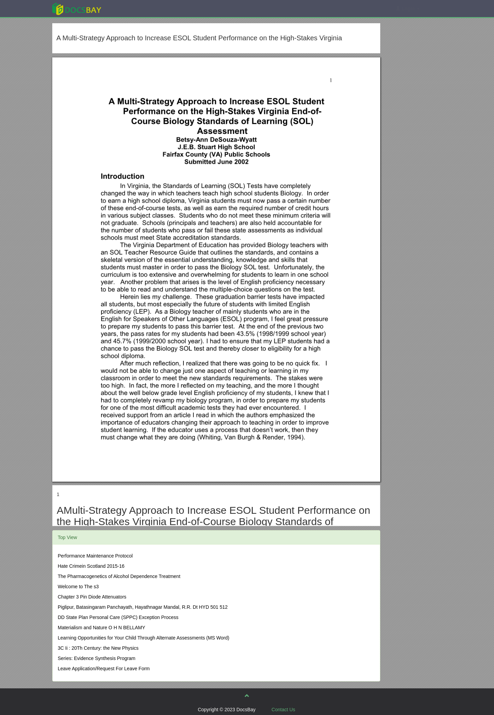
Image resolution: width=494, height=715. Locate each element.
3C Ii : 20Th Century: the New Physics (98, 648)
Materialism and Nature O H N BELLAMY (101, 627)
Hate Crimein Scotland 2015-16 (91, 566)
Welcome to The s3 (78, 586)
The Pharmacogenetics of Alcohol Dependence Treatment (119, 576)
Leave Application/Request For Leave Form (104, 668)
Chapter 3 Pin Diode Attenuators (92, 597)
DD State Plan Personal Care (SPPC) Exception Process (118, 617)
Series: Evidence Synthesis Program (96, 658)
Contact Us (283, 709)
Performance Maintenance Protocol (95, 556)
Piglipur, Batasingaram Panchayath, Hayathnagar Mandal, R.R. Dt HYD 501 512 (143, 607)
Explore (127, 8)
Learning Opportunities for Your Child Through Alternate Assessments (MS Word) (143, 638)
